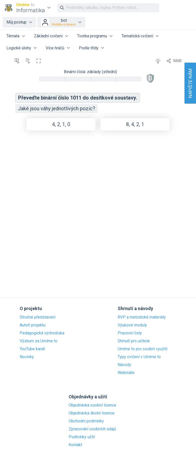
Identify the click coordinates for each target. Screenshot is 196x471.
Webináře (126, 372)
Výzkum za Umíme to (38, 341)
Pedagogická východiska (42, 333)
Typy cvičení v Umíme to (139, 357)
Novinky (27, 357)
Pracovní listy (130, 333)
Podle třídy (89, 48)
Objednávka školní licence (92, 413)
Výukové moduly (132, 325)
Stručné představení (37, 317)
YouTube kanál (32, 349)
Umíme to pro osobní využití (142, 349)
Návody (124, 365)
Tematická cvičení (137, 36)
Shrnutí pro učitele (134, 341)
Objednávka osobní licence (92, 405)
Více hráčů (55, 48)
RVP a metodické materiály (142, 317)
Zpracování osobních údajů (92, 429)
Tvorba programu (92, 36)
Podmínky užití (82, 437)
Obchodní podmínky (86, 421)
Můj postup (16, 22)
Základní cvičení (48, 36)
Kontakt (75, 445)
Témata (12, 36)
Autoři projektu (32, 325)
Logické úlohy (18, 48)
